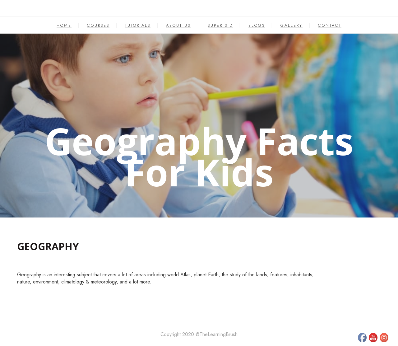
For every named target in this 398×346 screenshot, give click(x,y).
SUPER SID (220, 25)
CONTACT (329, 25)
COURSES (98, 25)
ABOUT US (178, 25)
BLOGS (256, 25)
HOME (64, 25)
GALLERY (291, 25)
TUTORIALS (137, 25)
